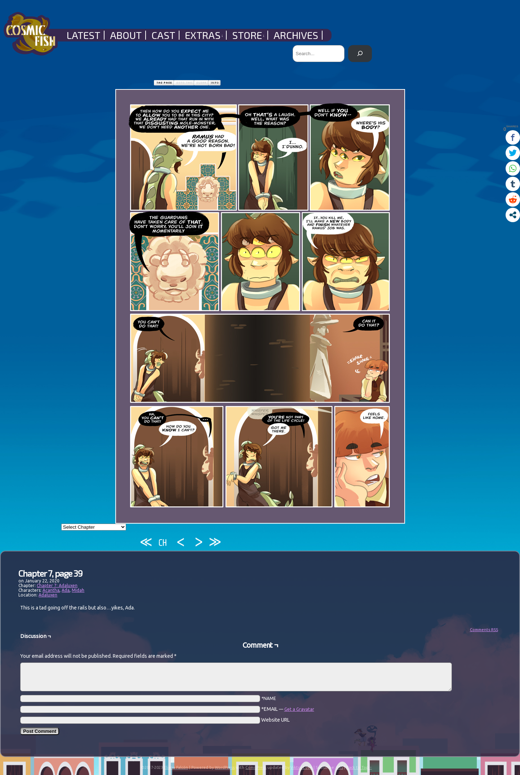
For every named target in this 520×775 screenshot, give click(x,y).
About (126, 35)
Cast (163, 35)
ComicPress (255, 767)
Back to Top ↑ (359, 767)
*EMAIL (287, 709)
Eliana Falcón (176, 767)
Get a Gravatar (299, 709)
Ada (66, 590)
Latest (83, 35)
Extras (204, 35)
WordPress (225, 767)
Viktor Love (301, 767)
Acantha (51, 590)
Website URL (275, 720)
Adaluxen (48, 595)
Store (248, 35)
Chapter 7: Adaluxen (57, 585)
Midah (78, 590)
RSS (339, 767)
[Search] (360, 53)
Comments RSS (484, 630)
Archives (296, 35)
